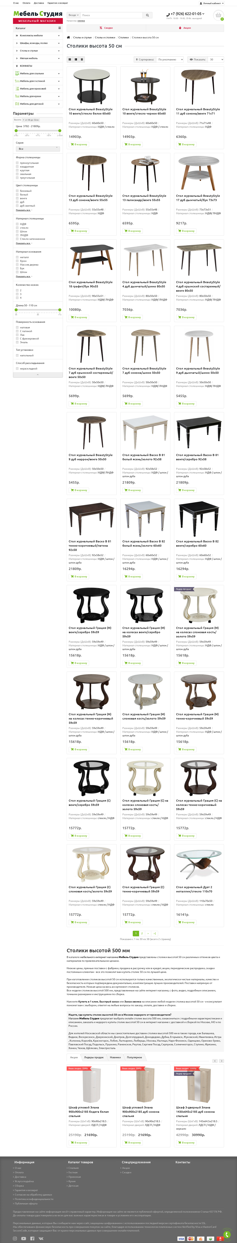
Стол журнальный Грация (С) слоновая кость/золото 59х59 (90, 889)
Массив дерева (27, 264)
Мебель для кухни (37, 96)
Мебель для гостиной (37, 81)
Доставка (39, 3)
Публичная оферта (25, 1203)
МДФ (21, 224)
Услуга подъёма (23, 1181)
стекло (22, 227)
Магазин (84, 1018)
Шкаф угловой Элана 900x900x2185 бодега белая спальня (89, 1112)
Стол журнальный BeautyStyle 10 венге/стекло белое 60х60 (91, 111)
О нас (16, 3)
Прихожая (74, 1176)
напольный (25, 355)
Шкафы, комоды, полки (37, 43)
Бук (20, 268)
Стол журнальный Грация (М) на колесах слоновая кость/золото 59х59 (197, 632)
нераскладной (26, 368)
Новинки (115, 1057)
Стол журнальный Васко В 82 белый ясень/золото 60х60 (143, 543)
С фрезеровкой (27, 338)
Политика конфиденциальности (33, 1199)
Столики (123, 37)
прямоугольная (27, 162)
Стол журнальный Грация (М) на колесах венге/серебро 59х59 (143, 632)
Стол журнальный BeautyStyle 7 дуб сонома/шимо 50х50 (144, 370)
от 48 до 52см (31, 120)
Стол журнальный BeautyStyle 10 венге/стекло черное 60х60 (144, 111)
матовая (23, 327)
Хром (21, 260)
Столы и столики (105, 37)
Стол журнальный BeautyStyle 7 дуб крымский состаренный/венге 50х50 (91, 373)
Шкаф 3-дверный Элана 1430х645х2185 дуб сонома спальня (195, 1112)
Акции (185, 27)
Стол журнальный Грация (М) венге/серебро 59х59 (90, 630)
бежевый (23, 190)
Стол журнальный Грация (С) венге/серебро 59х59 (90, 802)
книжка (81, 20)
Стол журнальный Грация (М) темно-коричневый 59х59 (197, 716)
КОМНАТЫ (23, 66)
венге (21, 198)
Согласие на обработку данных (32, 1194)
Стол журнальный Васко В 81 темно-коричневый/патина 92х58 (90, 545)
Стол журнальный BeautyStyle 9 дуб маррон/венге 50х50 (91, 457)
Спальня (73, 1167)
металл (22, 257)
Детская (73, 1185)
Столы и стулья (37, 51)
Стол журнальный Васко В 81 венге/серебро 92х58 (197, 457)
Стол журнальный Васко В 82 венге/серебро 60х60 (197, 543)
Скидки (106, 27)
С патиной (24, 331)
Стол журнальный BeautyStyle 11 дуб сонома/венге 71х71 (198, 111)
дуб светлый (25, 205)
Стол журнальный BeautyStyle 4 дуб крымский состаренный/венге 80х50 (198, 286)
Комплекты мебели (37, 36)
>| (154, 933)
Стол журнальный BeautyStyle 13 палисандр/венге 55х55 (144, 198)
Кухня (71, 1181)
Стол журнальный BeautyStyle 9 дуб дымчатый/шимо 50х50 (198, 370)
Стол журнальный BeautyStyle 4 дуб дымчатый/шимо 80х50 (144, 284)
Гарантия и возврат (58, 3)
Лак (20, 334)
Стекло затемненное (30, 238)
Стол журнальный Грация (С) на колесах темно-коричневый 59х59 (199, 805)
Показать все (24, 210)
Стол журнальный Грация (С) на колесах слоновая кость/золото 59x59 (145, 805)
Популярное (134, 1057)
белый (22, 194)
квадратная (25, 166)
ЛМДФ (22, 235)
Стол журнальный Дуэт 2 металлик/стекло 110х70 (194, 889)
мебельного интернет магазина (109, 957)
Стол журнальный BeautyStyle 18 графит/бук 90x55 (91, 284)
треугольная (25, 177)
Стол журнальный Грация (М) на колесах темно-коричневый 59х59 (91, 718)
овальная (23, 174)
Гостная (72, 1172)
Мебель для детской (37, 104)
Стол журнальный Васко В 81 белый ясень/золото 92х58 (143, 457)
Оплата (26, 3)
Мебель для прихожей (37, 89)
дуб (20, 201)
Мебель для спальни (37, 74)
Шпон (21, 231)
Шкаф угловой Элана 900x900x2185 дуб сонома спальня (140, 1112)
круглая (22, 170)
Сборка (18, 1185)
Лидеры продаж (94, 1057)
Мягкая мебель (37, 58)
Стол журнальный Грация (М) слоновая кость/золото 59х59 (144, 716)
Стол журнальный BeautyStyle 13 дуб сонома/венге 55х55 (91, 198)
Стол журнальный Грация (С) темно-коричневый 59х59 (143, 889)
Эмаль (22, 342)
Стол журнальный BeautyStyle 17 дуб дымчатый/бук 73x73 (198, 198)
